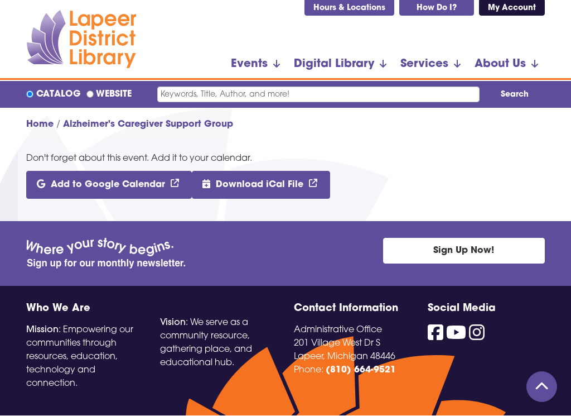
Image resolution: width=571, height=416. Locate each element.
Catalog (58, 94)
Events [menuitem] (249, 64)
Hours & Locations (349, 8)
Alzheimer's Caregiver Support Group (148, 124)
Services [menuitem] (424, 64)
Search (515, 94)
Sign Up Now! (463, 250)
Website (114, 94)
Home (40, 124)
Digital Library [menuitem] (334, 64)
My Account (512, 8)
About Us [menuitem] (500, 64)
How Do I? (437, 8)
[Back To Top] (541, 386)
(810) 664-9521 (361, 370)
